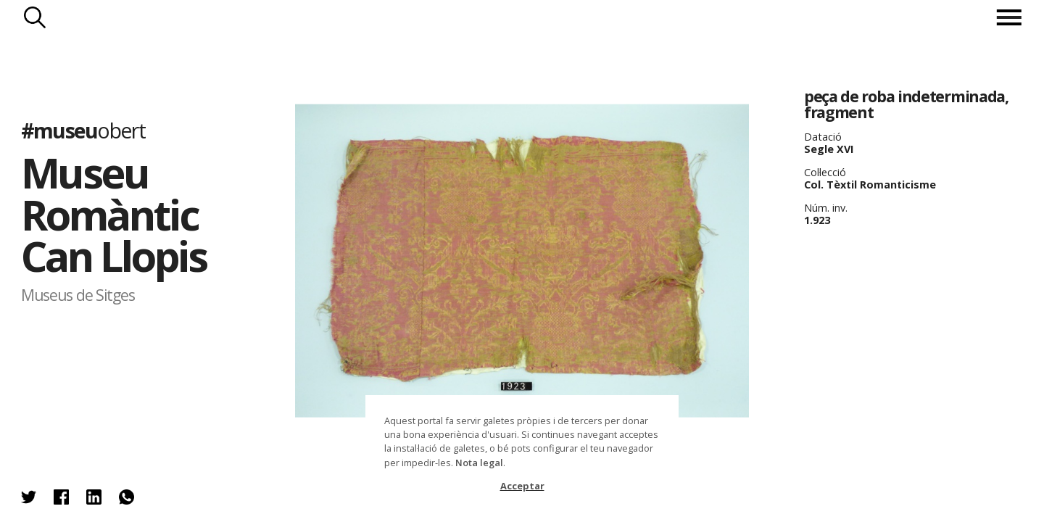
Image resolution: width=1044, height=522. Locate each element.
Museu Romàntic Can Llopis (113, 214)
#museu (83, 130)
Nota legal (479, 462)
